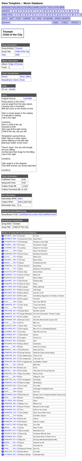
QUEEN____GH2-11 (12, 427)
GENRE (36, 7)
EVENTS (66, 19)
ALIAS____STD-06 (12, 257)
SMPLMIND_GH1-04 (12, 311)
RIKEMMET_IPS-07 (12, 281)
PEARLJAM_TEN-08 (12, 368)
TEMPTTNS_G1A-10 (12, 380)
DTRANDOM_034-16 (12, 409)
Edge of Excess (16, 64)
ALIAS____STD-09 (12, 415)
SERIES (58, 19)
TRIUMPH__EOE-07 (12, 260)
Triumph (18, 48)
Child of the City (22, 51)
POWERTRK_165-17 (12, 412)
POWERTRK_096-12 (12, 403)
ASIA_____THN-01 (12, 302)
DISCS (19, 7)
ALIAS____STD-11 (12, 269)
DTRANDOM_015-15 (12, 436)
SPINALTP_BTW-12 (12, 433)
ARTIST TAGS (46, 7)
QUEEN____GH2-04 (12, 263)
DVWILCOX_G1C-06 (12, 451)
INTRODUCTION (8, 7)
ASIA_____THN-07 (12, 308)
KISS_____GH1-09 (12, 377)
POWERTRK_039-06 (12, 284)
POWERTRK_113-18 (12, 266)
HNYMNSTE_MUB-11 (12, 239)
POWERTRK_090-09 (12, 353)
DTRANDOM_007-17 (12, 335)
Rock (22, 80)
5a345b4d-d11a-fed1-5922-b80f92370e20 (37, 214)
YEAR (56, 7)
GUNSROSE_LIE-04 (12, 275)
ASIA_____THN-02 (12, 251)
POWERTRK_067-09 (12, 406)
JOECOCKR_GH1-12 (12, 386)
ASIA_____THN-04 (12, 392)
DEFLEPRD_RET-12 (12, 329)
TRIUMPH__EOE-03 (12, 236)
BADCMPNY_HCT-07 (12, 430)
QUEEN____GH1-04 (12, 442)
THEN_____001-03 (12, 448)
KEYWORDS (48, 19)
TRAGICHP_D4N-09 (12, 362)
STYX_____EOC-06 (12, 445)
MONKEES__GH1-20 (12, 350)
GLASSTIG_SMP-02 (12, 272)
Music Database (33, 3)
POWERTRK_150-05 (12, 383)
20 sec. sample (8, 89)
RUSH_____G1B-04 (12, 389)
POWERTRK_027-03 (12, 439)
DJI (33, 19)
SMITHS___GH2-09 (12, 371)
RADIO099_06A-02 (12, 299)
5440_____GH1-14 (12, 365)
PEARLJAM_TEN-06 (12, 418)
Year (4, 55)
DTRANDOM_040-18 (12, 320)
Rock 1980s (25, 76)
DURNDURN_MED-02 (12, 254)
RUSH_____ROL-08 (12, 347)
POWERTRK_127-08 (12, 317)
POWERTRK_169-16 (12, 359)
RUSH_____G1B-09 (12, 398)
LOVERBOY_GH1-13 (12, 332)
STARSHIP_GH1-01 (12, 341)
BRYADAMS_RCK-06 (12, 293)
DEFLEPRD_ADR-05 (12, 287)
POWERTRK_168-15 (12, 374)
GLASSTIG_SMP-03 (12, 424)
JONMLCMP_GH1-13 (12, 356)
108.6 (20, 198)
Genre (4, 76)
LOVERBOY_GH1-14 (12, 248)
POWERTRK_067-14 (12, 305)
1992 (17, 55)
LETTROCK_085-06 (12, 401)
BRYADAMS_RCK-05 (12, 344)
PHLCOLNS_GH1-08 (12, 296)
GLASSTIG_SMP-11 (12, 326)
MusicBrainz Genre (10, 80)
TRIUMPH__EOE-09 (12, 245)
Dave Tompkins (11, 3)
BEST (12, 19)
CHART (18, 19)
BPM (62, 7)
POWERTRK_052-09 (12, 278)
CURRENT (27, 19)
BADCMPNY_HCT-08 (12, 290)
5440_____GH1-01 (12, 323)
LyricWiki (28, 98)
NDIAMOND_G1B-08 (12, 395)
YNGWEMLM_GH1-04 (12, 314)
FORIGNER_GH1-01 (12, 338)
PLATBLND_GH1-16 (12, 454)
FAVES (39, 19)
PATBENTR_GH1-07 (12, 242)
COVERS (27, 7)
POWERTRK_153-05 (12, 421)
